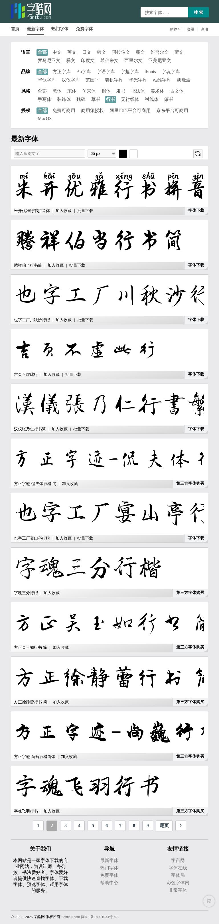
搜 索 (198, 12)
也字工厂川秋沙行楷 (32, 320)
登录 (190, 29)
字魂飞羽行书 (26, 811)
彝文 (70, 60)
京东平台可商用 (172, 110)
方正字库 (61, 71)
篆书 (168, 99)
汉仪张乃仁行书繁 (30, 429)
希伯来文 (109, 60)
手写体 (44, 99)
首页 (15, 29)
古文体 (177, 91)
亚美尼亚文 (159, 60)
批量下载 (85, 211)
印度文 (88, 60)
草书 (95, 99)
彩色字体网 (178, 882)
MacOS (45, 118)
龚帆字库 (114, 79)
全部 (42, 52)
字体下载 (196, 210)
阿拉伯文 (121, 52)
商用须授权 (92, 110)
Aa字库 (83, 71)
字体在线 (178, 867)
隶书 (120, 91)
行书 (110, 99)
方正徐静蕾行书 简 (30, 702)
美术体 (157, 91)
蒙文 (179, 52)
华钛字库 (47, 79)
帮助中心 (109, 882)
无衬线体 (130, 99)
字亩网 (178, 860)
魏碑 (81, 99)
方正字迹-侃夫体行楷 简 (35, 484)
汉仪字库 (71, 79)
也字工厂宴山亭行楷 (32, 538)
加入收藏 (64, 211)
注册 (204, 29)
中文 (57, 52)
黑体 (57, 91)
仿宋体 (89, 91)
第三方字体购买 (190, 483)
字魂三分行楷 (26, 593)
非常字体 (178, 890)
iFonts (150, 71)
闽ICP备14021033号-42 (99, 917)
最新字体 (35, 29)
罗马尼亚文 (49, 60)
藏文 (140, 52)
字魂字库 (171, 71)
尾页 (164, 825)
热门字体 (59, 29)
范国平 (92, 79)
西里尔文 (133, 60)
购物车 (175, 29)
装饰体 (64, 99)
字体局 (178, 875)
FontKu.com (70, 917)
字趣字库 (130, 71)
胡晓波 (183, 79)
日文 (86, 52)
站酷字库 (162, 79)
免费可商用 (63, 110)
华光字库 (138, 79)
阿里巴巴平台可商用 (130, 110)
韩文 (101, 52)
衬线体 (152, 99)
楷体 (106, 91)
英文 (71, 52)
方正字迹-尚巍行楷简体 (34, 757)
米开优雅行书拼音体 (32, 211)
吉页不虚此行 (26, 374)
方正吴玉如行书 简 (30, 647)
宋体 (71, 91)
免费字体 (84, 29)
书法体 (138, 91)
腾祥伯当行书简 (28, 265)
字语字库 (106, 71)
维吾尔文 (160, 52)
